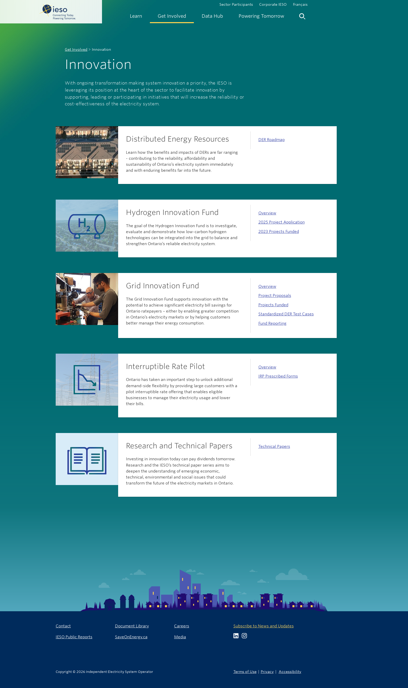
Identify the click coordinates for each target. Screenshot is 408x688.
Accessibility (290, 671)
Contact (63, 625)
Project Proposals (274, 295)
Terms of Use (245, 671)
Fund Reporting (272, 323)
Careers (181, 625)
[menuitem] (136, 16)
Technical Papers (274, 446)
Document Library (132, 625)
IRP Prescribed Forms (278, 376)
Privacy (267, 671)
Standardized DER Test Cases (286, 313)
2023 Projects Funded (278, 231)
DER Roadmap (271, 139)
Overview (267, 213)
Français (300, 4)
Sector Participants (236, 4)
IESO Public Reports (74, 636)
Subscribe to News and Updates (263, 625)
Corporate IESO (273, 4)
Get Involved (76, 49)
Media (180, 636)
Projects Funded (273, 304)
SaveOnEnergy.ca (131, 636)
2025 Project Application (281, 222)
